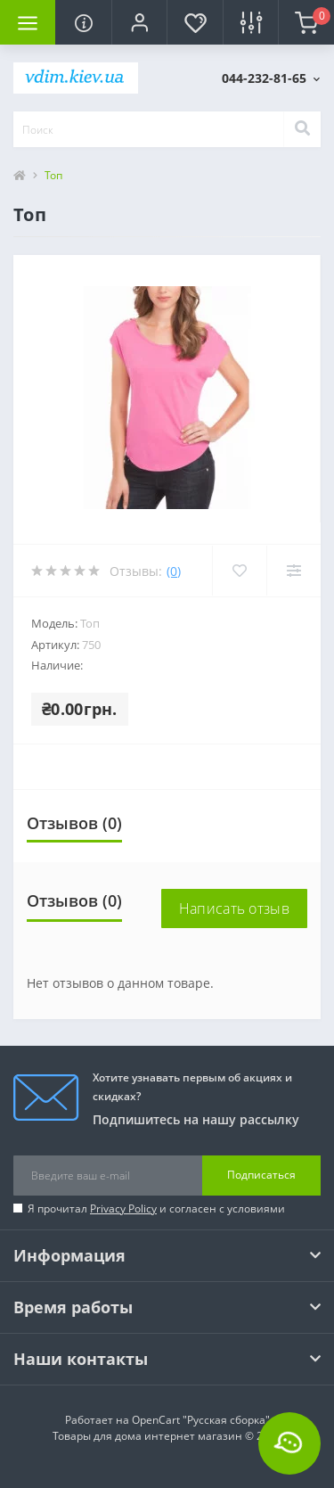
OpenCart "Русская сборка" (201, 1419)
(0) (174, 571)
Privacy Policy (123, 1208)
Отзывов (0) (74, 823)
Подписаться (261, 1174)
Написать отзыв (234, 908)
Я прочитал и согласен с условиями (156, 1208)
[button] (139, 22)
